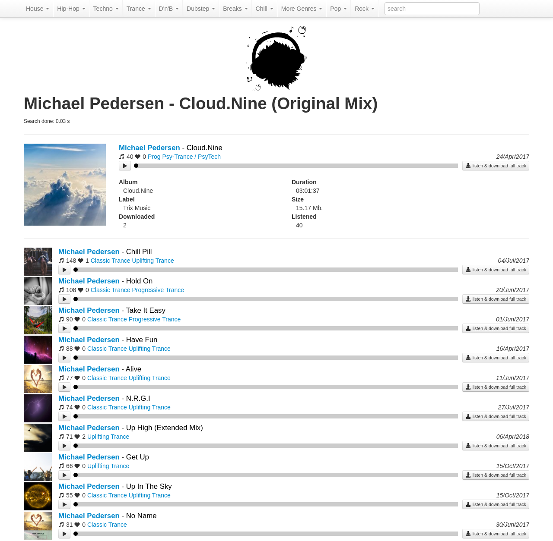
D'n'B (169, 8)
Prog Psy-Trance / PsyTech (184, 156)
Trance (139, 8)
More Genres (302, 8)
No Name (141, 516)
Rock (365, 8)
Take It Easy (145, 310)
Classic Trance (110, 260)
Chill (264, 8)
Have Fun (142, 340)
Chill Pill (139, 252)
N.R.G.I (138, 398)
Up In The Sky (149, 486)
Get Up (137, 457)
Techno (106, 8)
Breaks (235, 8)
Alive (133, 369)
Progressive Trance (158, 289)
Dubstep (201, 8)
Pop (338, 8)
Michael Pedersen (149, 148)
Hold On (139, 281)
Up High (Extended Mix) (164, 428)
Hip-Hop (71, 8)
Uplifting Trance (153, 260)
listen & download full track (495, 166)
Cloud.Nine (204, 148)
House (37, 8)
